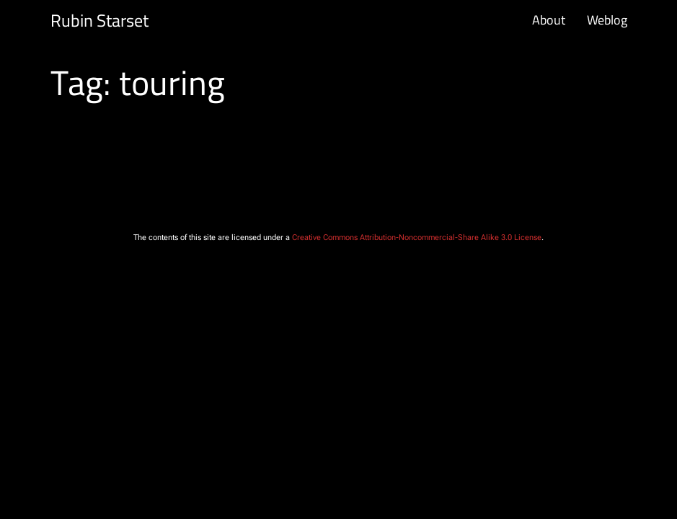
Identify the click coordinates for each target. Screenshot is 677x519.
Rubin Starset (99, 20)
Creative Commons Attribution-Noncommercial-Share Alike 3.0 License (416, 237)
